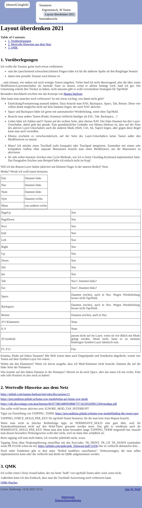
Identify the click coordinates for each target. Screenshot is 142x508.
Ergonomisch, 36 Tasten (56, 9)
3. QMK (13, 47)
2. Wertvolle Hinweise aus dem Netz (29, 44)
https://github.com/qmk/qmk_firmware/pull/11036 (68, 446)
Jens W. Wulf (133, 489)
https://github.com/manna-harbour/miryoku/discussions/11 (35, 394)
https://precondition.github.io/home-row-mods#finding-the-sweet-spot (96, 413)
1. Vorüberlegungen (19, 41)
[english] (23, 4)
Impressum (68, 497)
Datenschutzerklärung (68, 500)
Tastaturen (45, 5)
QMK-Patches (9, 482)
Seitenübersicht (48, 18)
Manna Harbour (73, 93)
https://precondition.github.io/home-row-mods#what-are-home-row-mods (44, 399)
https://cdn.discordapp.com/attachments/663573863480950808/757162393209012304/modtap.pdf (59, 403)
